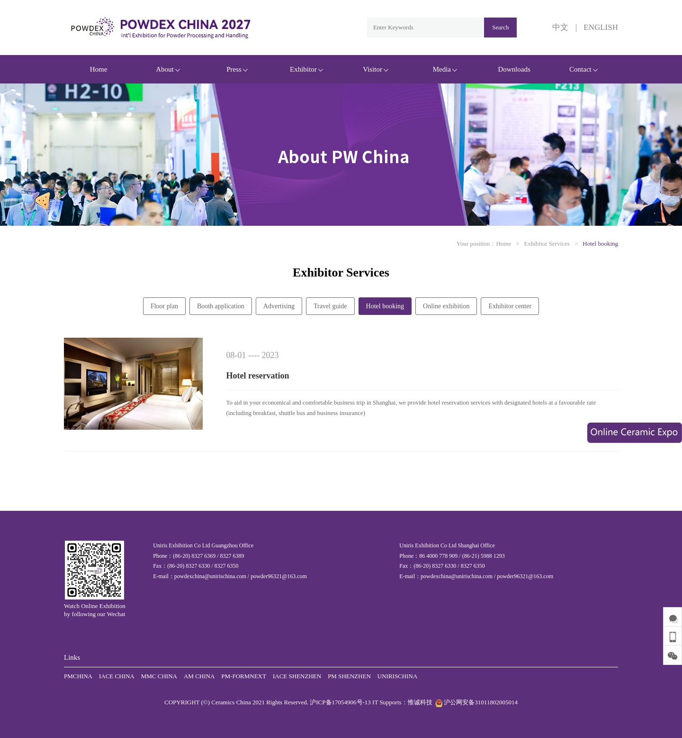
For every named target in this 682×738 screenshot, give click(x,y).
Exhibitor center (509, 306)
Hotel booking (600, 243)
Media (445, 69)
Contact (583, 69)
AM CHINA (199, 676)
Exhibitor (306, 69)
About (168, 69)
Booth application (220, 306)
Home (99, 69)
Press (237, 69)
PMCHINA (78, 676)
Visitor (375, 69)
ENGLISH (600, 27)
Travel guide (330, 306)
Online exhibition (446, 306)
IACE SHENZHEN (297, 676)
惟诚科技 (420, 702)
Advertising (279, 306)
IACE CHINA (117, 676)
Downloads (514, 69)
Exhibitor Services (547, 243)
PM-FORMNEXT (243, 676)
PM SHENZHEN (349, 676)
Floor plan (164, 306)
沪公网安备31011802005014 (476, 702)
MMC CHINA (159, 676)
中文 (560, 27)
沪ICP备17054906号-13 (340, 702)
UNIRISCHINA (397, 676)
